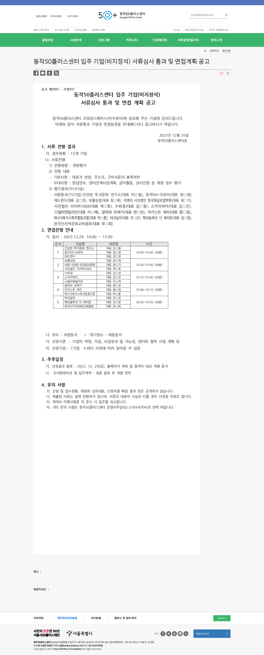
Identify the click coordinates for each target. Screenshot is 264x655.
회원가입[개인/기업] (194, 30)
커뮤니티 (132, 40)
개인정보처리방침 (67, 618)
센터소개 (216, 40)
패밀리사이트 (212, 635)
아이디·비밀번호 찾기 (219, 30)
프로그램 (104, 40)
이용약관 (39, 618)
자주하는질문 (81, 30)
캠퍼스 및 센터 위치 (125, 618)
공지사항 (226, 50)
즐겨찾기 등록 (98, 30)
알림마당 (47, 40)
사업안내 (75, 40)
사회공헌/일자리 (188, 40)
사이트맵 (96, 618)
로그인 (177, 30)
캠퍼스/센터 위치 (41, 30)
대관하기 (222, 618)
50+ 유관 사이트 (61, 30)
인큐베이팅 (160, 40)
